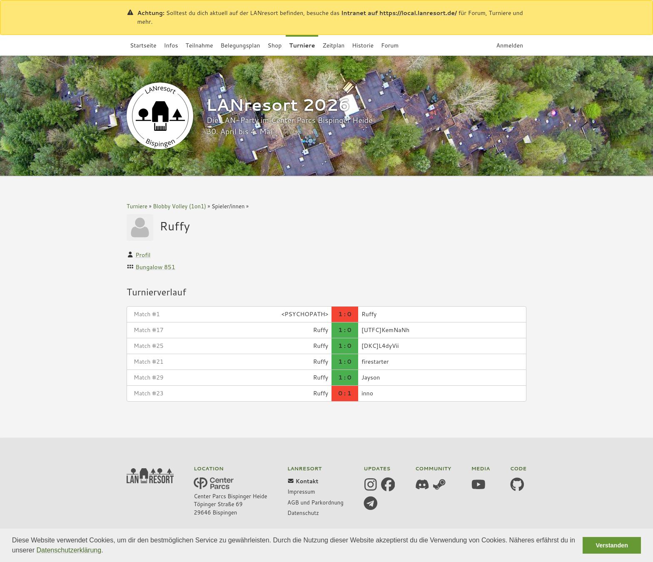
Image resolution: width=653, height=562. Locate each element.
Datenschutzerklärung (69, 550)
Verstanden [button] (612, 545)
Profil (142, 255)
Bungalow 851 (155, 267)
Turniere (137, 206)
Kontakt (303, 481)
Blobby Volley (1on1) (179, 206)
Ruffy (175, 225)
